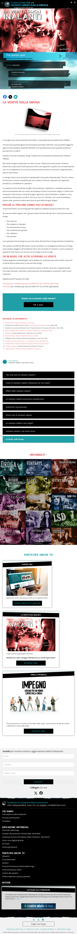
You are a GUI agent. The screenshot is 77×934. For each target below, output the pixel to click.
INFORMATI (38, 454)
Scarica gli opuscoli (9, 847)
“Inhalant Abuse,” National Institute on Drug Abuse (20, 323)
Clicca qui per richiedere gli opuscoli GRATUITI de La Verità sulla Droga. (31, 283)
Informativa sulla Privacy (15, 926)
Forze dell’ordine (8, 859)
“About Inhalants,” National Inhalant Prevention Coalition (21, 336)
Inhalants (8, 333)
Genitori (5, 863)
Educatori (6, 856)
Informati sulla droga (10, 830)
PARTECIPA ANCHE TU (38, 554)
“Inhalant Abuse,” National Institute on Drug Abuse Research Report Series (27, 344)
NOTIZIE (6, 882)
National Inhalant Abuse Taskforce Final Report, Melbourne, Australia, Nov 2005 (28, 331)
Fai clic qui (6, 286)
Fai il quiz (5, 843)
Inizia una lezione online (11, 870)
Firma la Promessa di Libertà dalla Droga (18, 866)
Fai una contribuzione (10, 818)
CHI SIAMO (7, 811)
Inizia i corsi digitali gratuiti (13, 840)
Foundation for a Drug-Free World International (22, 802)
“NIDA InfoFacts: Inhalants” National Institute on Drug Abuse (23, 349)
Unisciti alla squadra (10, 873)
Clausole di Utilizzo (47, 926)
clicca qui (17, 899)
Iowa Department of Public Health (39, 325)
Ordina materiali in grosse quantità (16, 876)
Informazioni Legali (63, 926)
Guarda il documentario (21, 833)
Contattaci (6, 821)
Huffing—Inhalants (11, 346)
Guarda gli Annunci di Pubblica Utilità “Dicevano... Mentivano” (26, 837)
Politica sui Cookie (32, 926)
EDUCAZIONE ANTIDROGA (15, 827)
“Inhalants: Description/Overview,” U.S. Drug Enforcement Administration (26, 341)
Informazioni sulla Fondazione (14, 814)
